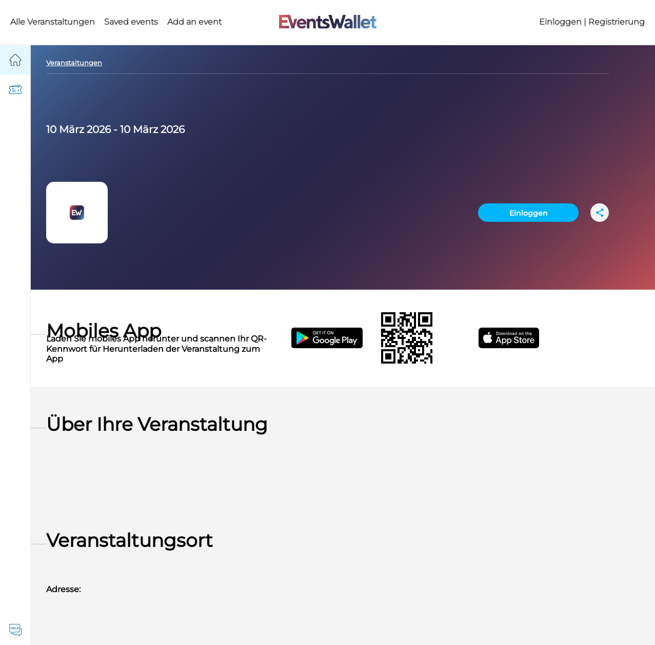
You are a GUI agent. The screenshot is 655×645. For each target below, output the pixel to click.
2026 (99, 129)
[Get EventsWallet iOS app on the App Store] (518, 338)
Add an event (194, 22)
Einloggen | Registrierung (592, 22)
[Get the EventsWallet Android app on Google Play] (336, 338)
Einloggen (528, 213)
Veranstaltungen (74, 63)
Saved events (131, 22)
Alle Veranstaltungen (52, 22)
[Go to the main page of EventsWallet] (327, 22)
